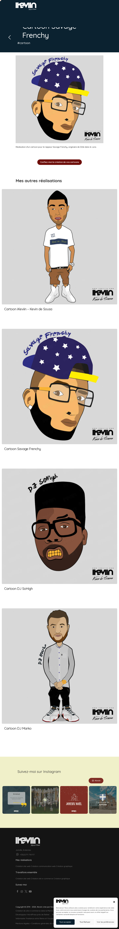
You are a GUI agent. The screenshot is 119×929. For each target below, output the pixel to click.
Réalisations (51, 15)
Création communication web (43, 863)
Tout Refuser (85, 922)
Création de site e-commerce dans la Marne (34, 908)
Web (28, 15)
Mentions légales (23, 920)
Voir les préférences (105, 922)
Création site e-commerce (42, 875)
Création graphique (64, 863)
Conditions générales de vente (44, 920)
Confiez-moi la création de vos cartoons (59, 162)
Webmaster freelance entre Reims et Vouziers (35, 915)
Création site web (23, 863)
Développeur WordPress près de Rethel (32, 911)
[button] (114, 902)
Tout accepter (65, 922)
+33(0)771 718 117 (25, 852)
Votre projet (26, 21)
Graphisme (38, 15)
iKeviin (96, 777)
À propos (64, 15)
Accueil (20, 15)
